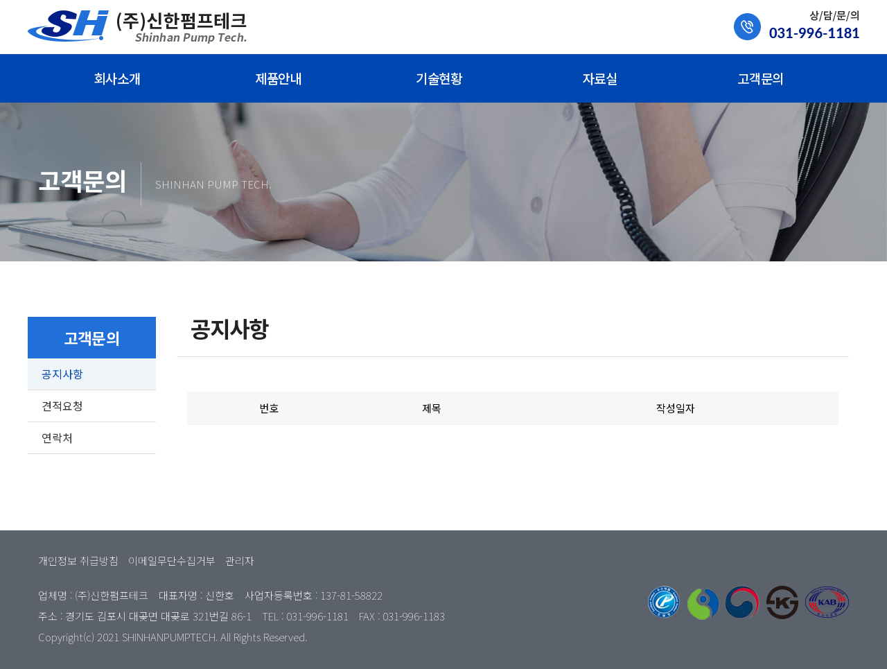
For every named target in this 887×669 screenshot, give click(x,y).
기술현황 (439, 78)
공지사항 (62, 373)
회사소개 (117, 78)
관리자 (239, 560)
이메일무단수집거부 (172, 560)
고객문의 (760, 78)
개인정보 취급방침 (78, 560)
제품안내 (278, 78)
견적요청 (62, 405)
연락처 (57, 437)
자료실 (600, 78)
